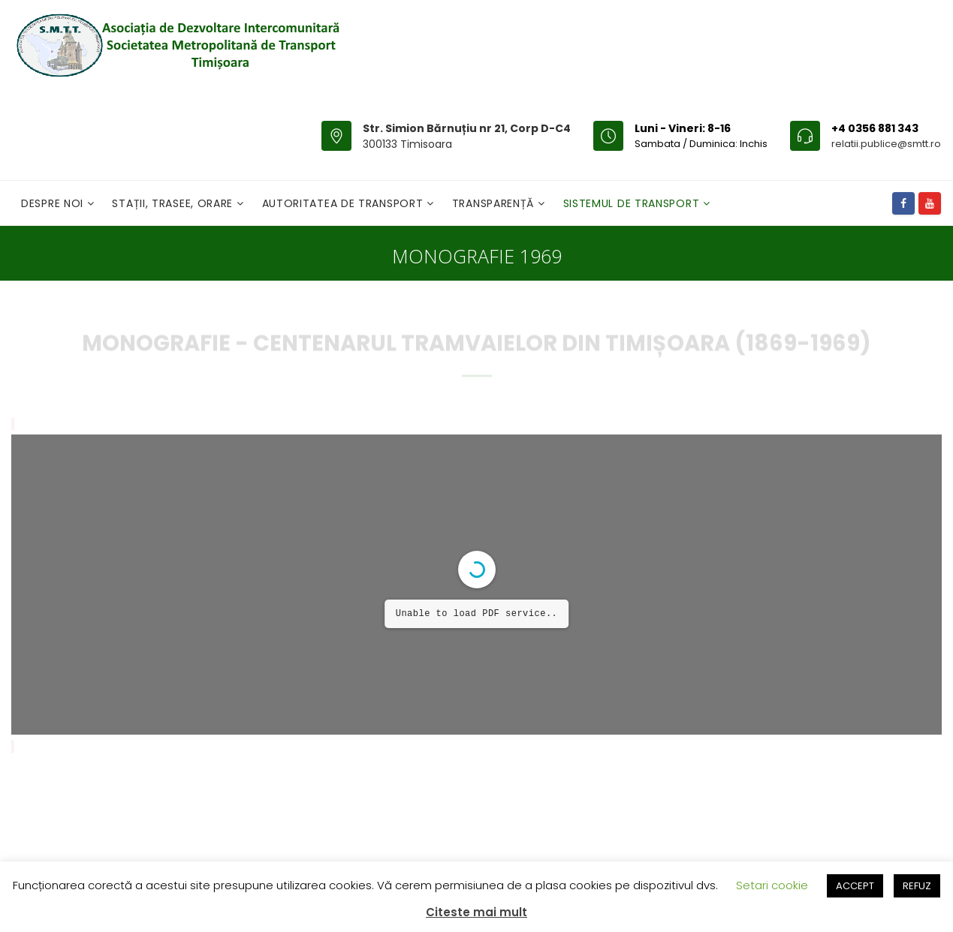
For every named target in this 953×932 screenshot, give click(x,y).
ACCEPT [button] (855, 886)
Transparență (495, 203)
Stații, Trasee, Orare (174, 203)
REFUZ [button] (917, 886)
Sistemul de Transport (633, 203)
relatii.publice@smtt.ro (886, 144)
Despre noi (54, 203)
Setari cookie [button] (772, 885)
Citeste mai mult (476, 912)
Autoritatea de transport (344, 203)
